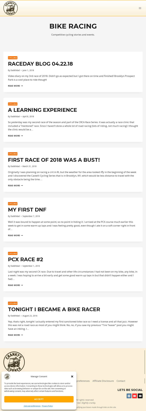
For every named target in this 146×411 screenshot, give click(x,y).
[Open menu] (140, 8)
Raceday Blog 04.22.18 (40, 64)
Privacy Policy (47, 406)
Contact (121, 380)
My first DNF (27, 209)
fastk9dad (15, 70)
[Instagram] (129, 395)
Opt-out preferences (32, 406)
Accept (39, 399)
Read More (15, 85)
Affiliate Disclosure (103, 380)
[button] (72, 376)
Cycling (13, 58)
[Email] (140, 395)
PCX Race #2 (25, 259)
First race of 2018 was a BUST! (54, 160)
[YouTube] (134, 395)
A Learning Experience (42, 110)
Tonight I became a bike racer (54, 309)
